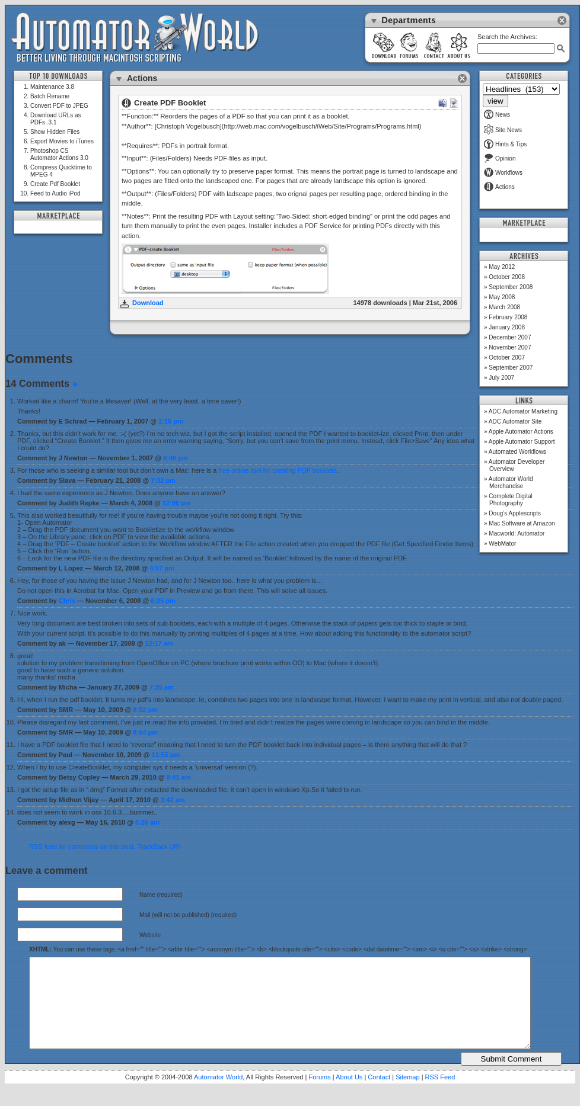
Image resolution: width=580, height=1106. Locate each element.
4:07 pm (161, 568)
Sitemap (407, 1094)
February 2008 (508, 317)
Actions (499, 187)
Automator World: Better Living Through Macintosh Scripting (135, 38)
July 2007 (501, 377)
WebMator (502, 543)
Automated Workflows (517, 451)
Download (148, 302)
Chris (67, 600)
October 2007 (507, 357)
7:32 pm (163, 480)
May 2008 (502, 297)
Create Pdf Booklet (55, 184)
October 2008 (507, 277)
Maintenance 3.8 (52, 87)
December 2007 (510, 337)
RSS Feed (440, 1094)
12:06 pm (176, 502)
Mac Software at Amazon (521, 523)
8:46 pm (175, 457)
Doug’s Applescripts (515, 513)
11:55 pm (166, 754)
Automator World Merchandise (511, 482)
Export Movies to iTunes (62, 141)
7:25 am (161, 687)
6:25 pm (163, 600)
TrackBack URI (159, 846)
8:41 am (179, 777)
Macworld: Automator (516, 533)
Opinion (499, 158)
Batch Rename (49, 96)
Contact (379, 1094)
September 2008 (511, 287)
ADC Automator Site (515, 421)
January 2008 (507, 327)
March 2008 (504, 307)
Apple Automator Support (522, 441)
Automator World (218, 1094)
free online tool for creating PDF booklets (277, 470)
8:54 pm (145, 732)
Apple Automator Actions (521, 431)
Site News (503, 130)
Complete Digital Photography (510, 499)
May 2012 (502, 267)
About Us (349, 1094)
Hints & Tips (505, 144)
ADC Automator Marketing (523, 411)
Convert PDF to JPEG (59, 105)
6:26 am (147, 822)
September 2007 (511, 367)
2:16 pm (170, 421)
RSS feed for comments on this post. (82, 846)
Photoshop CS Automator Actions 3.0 (59, 154)
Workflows (503, 172)
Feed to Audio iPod (55, 193)
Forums (319, 1094)
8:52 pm (145, 709)
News (497, 114)
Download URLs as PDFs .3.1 (55, 119)
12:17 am (159, 643)
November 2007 (510, 347)
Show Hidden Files (54, 132)
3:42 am (173, 799)
